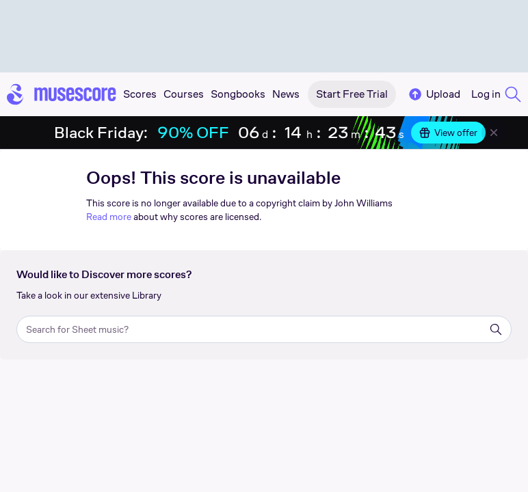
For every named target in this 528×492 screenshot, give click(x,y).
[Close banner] (493, 132)
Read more (108, 216)
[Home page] (61, 94)
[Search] (496, 329)
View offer (448, 132)
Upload (433, 94)
